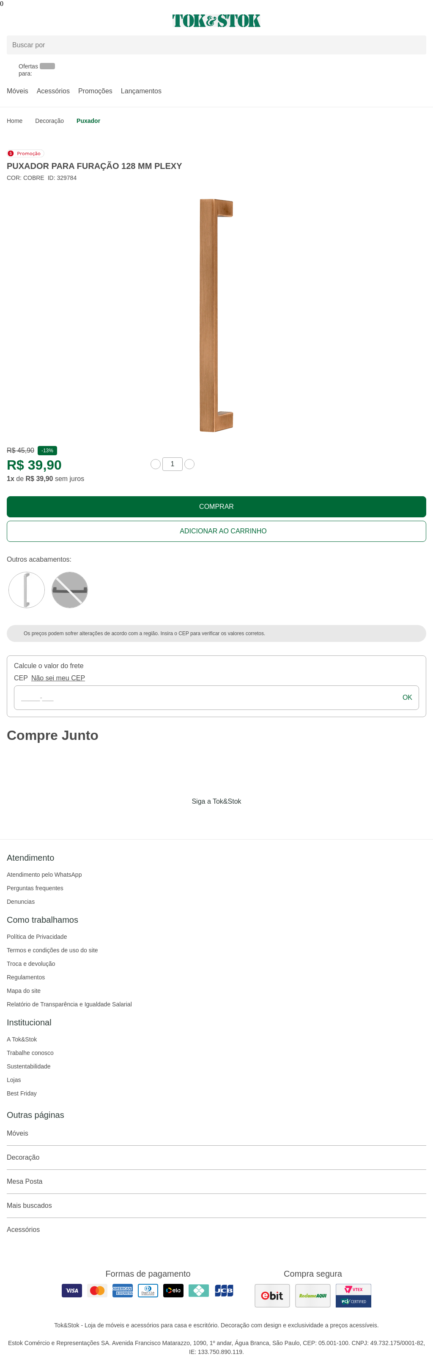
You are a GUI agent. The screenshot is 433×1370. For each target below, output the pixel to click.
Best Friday (22, 1093)
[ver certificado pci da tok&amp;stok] (353, 1295)
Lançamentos (141, 91)
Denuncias (21, 901)
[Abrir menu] (72, 21)
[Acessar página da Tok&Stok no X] (252, 819)
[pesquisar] (416, 45)
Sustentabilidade (29, 1066)
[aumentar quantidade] (189, 464)
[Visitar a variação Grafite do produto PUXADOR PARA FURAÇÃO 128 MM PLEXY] (70, 590)
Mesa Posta (216, 1182)
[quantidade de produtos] (172, 464)
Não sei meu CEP (58, 678)
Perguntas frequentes (35, 888)
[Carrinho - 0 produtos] (421, 21)
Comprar (216, 506)
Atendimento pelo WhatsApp (44, 874)
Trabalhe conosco (30, 1052)
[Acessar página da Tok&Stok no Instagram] (204, 819)
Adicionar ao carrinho (223, 531)
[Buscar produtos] (216, 44)
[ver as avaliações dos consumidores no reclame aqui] (313, 1295)
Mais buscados (216, 1206)
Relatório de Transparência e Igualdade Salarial (69, 1004)
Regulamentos (26, 977)
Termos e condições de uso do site (52, 950)
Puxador (88, 120)
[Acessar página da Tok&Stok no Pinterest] (228, 819)
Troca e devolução (31, 963)
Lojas (14, 1079)
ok (407, 697)
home (14, 120)
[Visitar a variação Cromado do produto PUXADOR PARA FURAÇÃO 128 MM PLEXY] (26, 590)
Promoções (95, 91)
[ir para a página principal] (216, 20)
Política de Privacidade (37, 936)
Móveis (17, 91)
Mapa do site (24, 990)
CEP (21, 678)
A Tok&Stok (22, 1039)
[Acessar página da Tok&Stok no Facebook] (181, 819)
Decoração (49, 120)
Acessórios (53, 91)
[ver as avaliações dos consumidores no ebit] (272, 1295)
